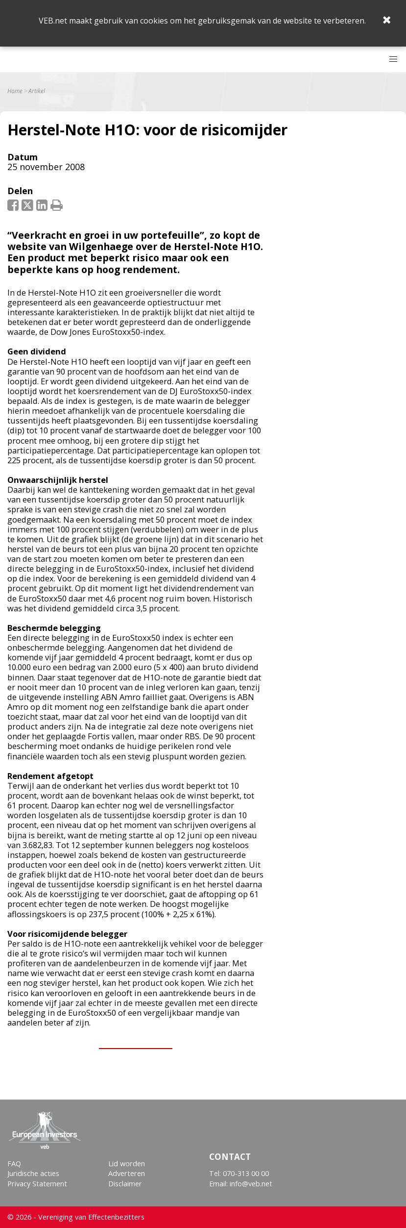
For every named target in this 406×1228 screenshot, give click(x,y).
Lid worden (126, 1163)
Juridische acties (33, 1173)
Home (15, 91)
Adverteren (126, 1173)
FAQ (14, 1163)
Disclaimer (125, 1183)
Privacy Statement (37, 1183)
